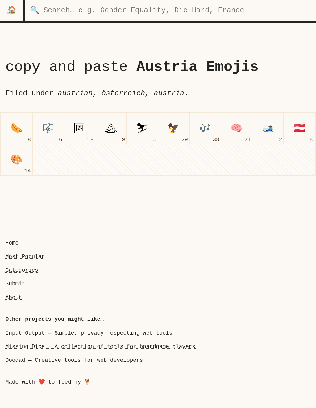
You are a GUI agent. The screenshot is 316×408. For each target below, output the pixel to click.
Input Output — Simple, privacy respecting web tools (89, 333)
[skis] (267, 128)
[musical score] (48, 128)
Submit (15, 284)
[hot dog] (16, 128)
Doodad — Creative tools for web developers (74, 360)
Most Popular (25, 256)
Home (12, 243)
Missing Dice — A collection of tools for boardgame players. (102, 347)
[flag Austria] (299, 128)
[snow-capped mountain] (110, 128)
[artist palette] (16, 159)
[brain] (236, 128)
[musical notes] (205, 128)
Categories (22, 270)
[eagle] (173, 128)
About (14, 297)
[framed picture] (79, 128)
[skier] (142, 128)
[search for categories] (170, 10)
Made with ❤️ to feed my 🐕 (48, 382)
